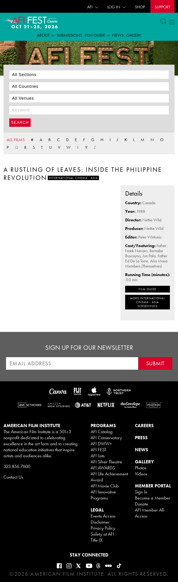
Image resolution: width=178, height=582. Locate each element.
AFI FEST (98, 450)
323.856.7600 (16, 466)
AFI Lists (98, 456)
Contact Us (13, 477)
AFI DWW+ (101, 444)
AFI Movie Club (105, 486)
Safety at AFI (102, 534)
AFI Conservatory (106, 438)
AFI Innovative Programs (103, 495)
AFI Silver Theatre (106, 462)
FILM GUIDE (147, 289)
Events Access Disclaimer (103, 519)
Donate (141, 504)
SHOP (140, 7)
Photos (140, 468)
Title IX (96, 540)
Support (162, 7)
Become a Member (152, 498)
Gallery (133, 35)
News (118, 35)
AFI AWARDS (103, 468)
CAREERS (144, 426)
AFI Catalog (102, 432)
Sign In (141, 492)
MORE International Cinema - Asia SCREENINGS (147, 302)
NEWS (141, 450)
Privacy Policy (103, 528)
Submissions (69, 35)
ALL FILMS (16, 139)
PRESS (141, 438)
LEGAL (97, 510)
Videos (141, 474)
